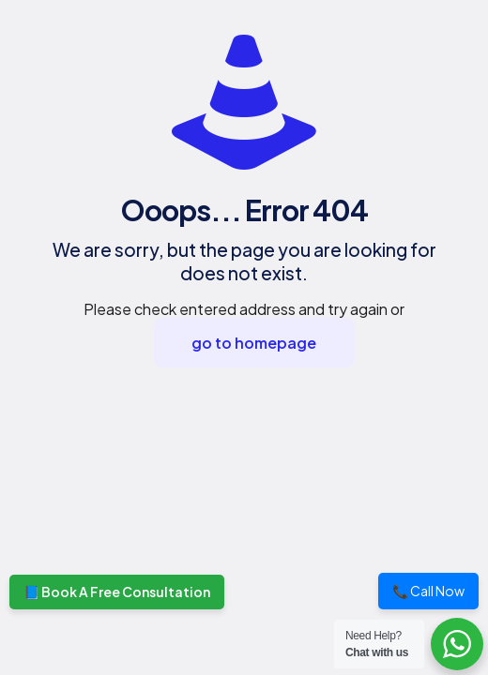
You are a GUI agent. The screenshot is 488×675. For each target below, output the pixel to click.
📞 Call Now (428, 590)
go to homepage (253, 342)
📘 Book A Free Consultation (116, 591)
